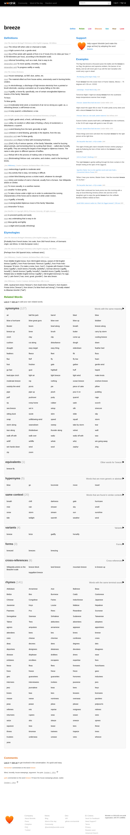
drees (75, 655)
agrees (9, 627)
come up (76, 337)
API (66, 818)
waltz (53, 436)
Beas (97, 589)
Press (27, 821)
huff (74, 370)
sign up (15, 302)
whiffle (31, 441)
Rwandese (77, 611)
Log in (6, 302)
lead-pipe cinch (13, 375)
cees (9, 638)
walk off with (12, 436)
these (97, 726)
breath (75, 326)
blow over (55, 321)
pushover (32, 397)
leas (30, 693)
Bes (30, 594)
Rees (53, 611)
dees (53, 644)
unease (54, 737)
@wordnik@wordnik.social (54, 827)
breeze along (100, 326)
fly (52, 359)
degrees (76, 644)
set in (31, 408)
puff (8, 397)
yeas (9, 742)
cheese (32, 638)
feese (9, 666)
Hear (114, 29)
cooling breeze (101, 337)
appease (76, 627)
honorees (77, 677)
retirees (98, 709)
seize (9, 720)
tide (8, 518)
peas (9, 704)
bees (31, 633)
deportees (11, 649)
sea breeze (11, 408)
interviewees (34, 682)
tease (53, 726)
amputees (33, 627)
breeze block (34, 567)
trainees (54, 731)
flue (8, 359)
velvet (75, 430)
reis (30, 709)
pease (31, 704)
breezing (54, 551)
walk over (33, 436)
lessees (76, 693)
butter (75, 332)
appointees (99, 627)
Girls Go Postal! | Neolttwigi (85, 157)
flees (53, 666)
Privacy (88, 827)
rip (8, 403)
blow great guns (35, 321)
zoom (31, 452)
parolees (98, 699)
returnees (10, 715)
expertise (76, 660)
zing (96, 447)
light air (32, 375)
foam (97, 359)
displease (33, 655)
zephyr (75, 447)
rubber (53, 403)
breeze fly (11, 469)
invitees (54, 682)
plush (53, 392)
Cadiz (75, 594)
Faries (53, 600)
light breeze (55, 375)
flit (74, 354)
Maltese (76, 605)
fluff (30, 359)
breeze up (11, 332)
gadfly (53, 534)
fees (97, 660)
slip (96, 414)
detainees (55, 649)
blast (75, 315)
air (8, 315)
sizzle (31, 414)
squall (75, 419)
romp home (33, 403)
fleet (52, 354)
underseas (33, 737)
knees (9, 693)
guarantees (33, 677)
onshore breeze (101, 381)
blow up (76, 321)
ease (97, 655)
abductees (55, 622)
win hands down (13, 447)
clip (52, 337)
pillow (97, 386)
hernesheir (8, 768)
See (107, 29)
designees (33, 649)
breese (9, 534)
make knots (99, 375)
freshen (32, 364)
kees (75, 688)
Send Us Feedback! (92, 818)
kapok (97, 370)
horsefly (76, 534)
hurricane (99, 501)
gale (52, 364)
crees (97, 638)
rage (97, 397)
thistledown (33, 430)
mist (8, 507)
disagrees (99, 649)
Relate (82, 29)
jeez (8, 688)
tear (96, 425)
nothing (54, 381)
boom (31, 326)
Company (29, 816)
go (30, 485)
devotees (76, 649)
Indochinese (78, 600)
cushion (10, 343)
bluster (9, 326)
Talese (9, 622)
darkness (54, 501)
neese (31, 699)
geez (97, 671)
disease (10, 655)
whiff (8, 441)
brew (31, 332)
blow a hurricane (13, 321)
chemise (54, 638)
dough (75, 343)
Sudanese (77, 616)
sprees (98, 720)
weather (76, 518)
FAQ (26, 827)
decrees (32, 644)
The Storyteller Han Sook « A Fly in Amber (89, 141)
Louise (53, 605)
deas (9, 644)
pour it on (77, 392)
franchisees (99, 666)
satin (75, 403)
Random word (51, 3)
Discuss (98, 29)
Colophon (28, 824)
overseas (76, 699)
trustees (10, 737)
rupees (31, 715)
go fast (9, 370)
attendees (11, 633)
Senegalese (11, 616)
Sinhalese (55, 616)
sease (75, 715)
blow (97, 315)
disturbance (55, 343)
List (89, 29)
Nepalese (99, 605)
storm (97, 419)
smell (97, 507)
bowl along (55, 326)
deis (96, 644)
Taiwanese (99, 616)
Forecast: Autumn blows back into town (88, 102)
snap (9, 419)
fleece (31, 354)
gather (75, 364)
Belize (9, 594)
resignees (77, 709)
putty (53, 397)
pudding (98, 392)
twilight (31, 518)
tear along (11, 430)
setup (53, 408)
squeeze (10, 726)
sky (74, 507)
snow (9, 512)
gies (8, 677)
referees (10, 709)
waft (96, 430)
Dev (66, 816)
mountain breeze (80, 567)
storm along (11, 425)
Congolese (33, 600)
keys (97, 688)
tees (74, 726)
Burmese (54, 594)
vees (75, 737)
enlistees (10, 660)
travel (97, 485)
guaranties (55, 677)
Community (22, 3)
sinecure (98, 408)
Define (73, 29)
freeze (31, 671)
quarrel (76, 397)
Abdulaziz (11, 589)
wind (31, 447)
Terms (87, 824)
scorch (97, 403)
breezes (32, 551)
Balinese (76, 589)
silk (74, 408)
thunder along (56, 430)
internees (10, 682)
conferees (77, 638)
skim (53, 414)
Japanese (99, 600)
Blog (46, 818)
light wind (77, 375)
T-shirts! (28, 830)
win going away (101, 441)
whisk (53, 441)
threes (9, 731)
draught (10, 348)
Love (122, 29)
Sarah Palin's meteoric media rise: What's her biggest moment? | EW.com (98, 203)
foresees (76, 666)
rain (30, 507)
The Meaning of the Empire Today (87, 77)
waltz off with (78, 436)
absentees (77, 622)
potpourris (99, 704)
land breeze (55, 567)
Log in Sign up (120, 3)
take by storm (78, 425)
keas (53, 688)
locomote (54, 485)
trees (97, 731)
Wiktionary (11, 165)
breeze (90, 49)
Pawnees (10, 611)
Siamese (32, 616)
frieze (75, 671)
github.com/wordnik (72, 821)
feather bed (99, 348)
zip (8, 452)
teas (30, 726)
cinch (9, 337)
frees (9, 671)
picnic (31, 386)
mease (9, 699)
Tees (31, 622)
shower (54, 507)
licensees (99, 693)
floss (97, 354)
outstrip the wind (13, 386)
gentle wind (99, 364)
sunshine (98, 512)
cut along (32, 343)
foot (8, 364)
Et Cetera (89, 816)
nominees (55, 699)
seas (53, 715)
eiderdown (77, 348)
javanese (76, 682)
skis (30, 720)
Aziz (52, 589)
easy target (33, 348)
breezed (10, 551)
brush (53, 332)
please (75, 704)
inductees (99, 677)
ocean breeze (78, 381)
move (75, 485)
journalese (33, 688)
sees (97, 715)
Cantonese (99, 594)
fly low (75, 359)
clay (30, 337)
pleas (53, 704)
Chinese (10, 600)
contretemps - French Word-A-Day (87, 89)
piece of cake (78, 386)
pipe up (32, 392)
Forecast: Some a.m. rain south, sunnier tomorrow (91, 115)
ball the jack (33, 315)
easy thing (55, 348)
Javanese (11, 605)
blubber (98, 321)
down (97, 343)
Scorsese (99, 611)
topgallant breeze (36, 572)
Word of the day (36, 3)
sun (74, 512)
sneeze (76, 720)
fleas (31, 666)
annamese (55, 627)
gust (30, 370)
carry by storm (101, 332)
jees (96, 682)
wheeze (98, 737)
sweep (53, 425)
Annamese (33, 589)
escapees (55, 660)
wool (53, 447)
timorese (32, 731)
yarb (5, 778)
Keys (31, 605)
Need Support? (90, 821)
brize (31, 534)
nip (30, 381)
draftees (54, 655)
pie (52, 386)
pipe (8, 392)
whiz (75, 441)
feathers (10, 354)
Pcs (30, 611)
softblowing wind (35, 419)
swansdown (33, 425)
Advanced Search (91, 833)
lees (52, 693)
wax (96, 436)
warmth (54, 518)
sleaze (53, 720)
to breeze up (100, 567)
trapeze (76, 731)
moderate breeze (14, 381)
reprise (53, 709)
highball (54, 370)
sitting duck (11, 414)
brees (75, 633)
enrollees (32, 660)
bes (52, 633)
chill (30, 501)
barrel (53, 315)
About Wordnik (30, 818)
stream (53, 512)
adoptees (99, 622)
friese (53, 671)
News (47, 816)
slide (75, 414)
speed (53, 419)
